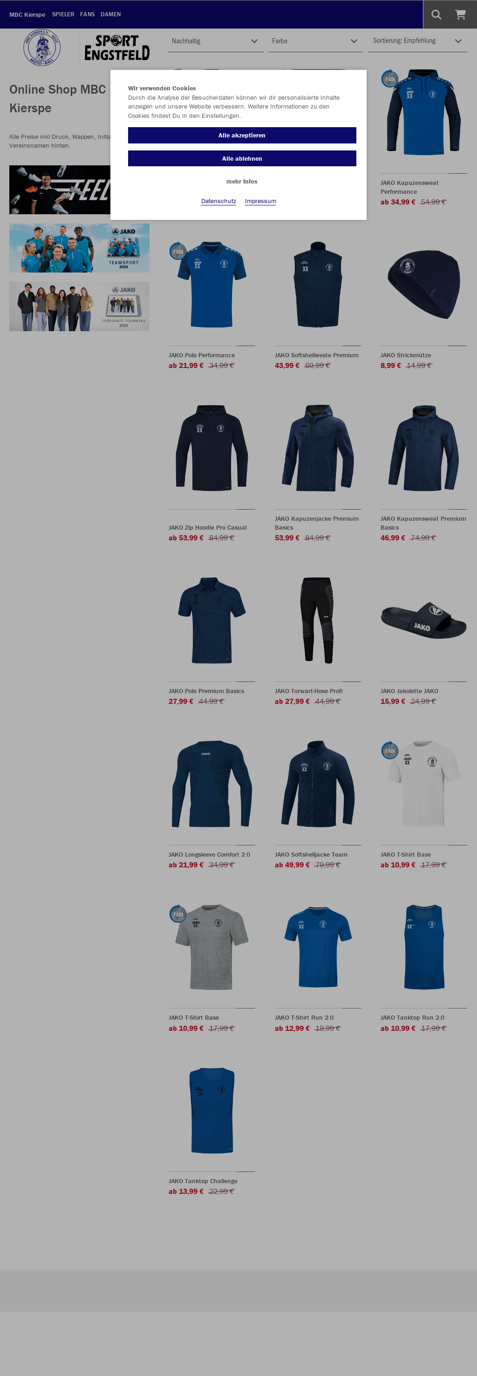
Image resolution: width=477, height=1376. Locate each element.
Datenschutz (218, 201)
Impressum (260, 201)
